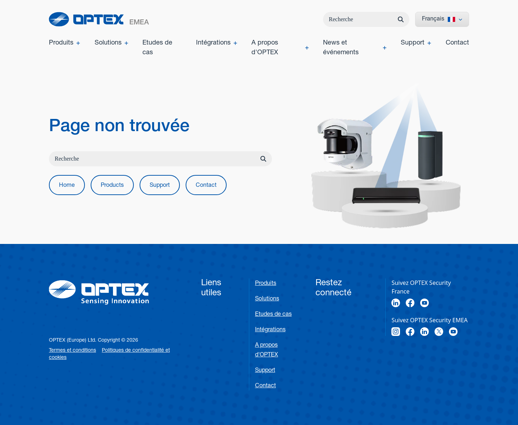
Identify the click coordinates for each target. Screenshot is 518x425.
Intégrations (270, 330)
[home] (99, 19)
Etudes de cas (273, 315)
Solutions (267, 299)
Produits (265, 284)
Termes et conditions (72, 350)
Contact (265, 386)
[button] (67, 185)
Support (265, 371)
